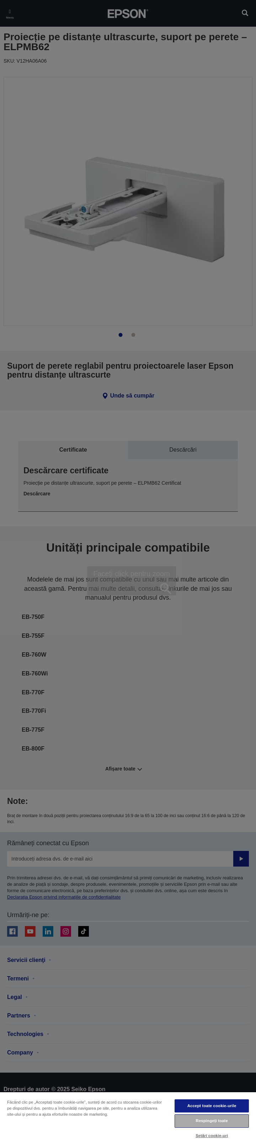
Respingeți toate (212, 1121)
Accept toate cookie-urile (211, 1106)
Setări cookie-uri (212, 1135)
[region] (128, 1119)
